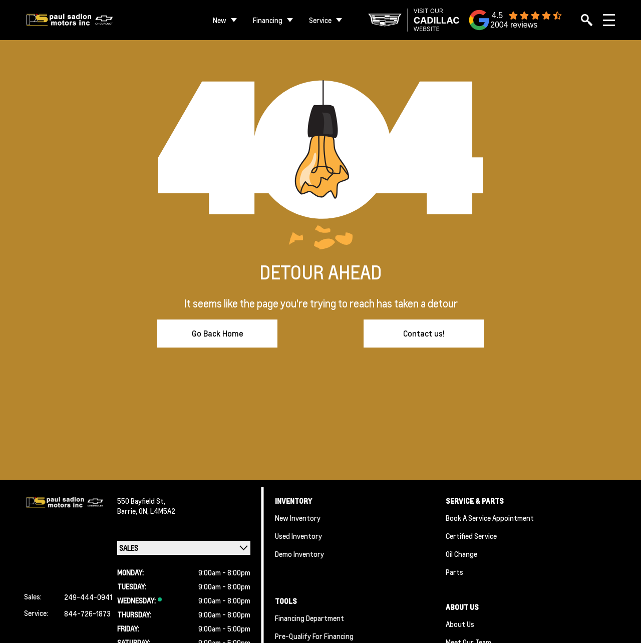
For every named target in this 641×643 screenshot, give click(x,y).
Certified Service (471, 535)
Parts (454, 571)
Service (320, 20)
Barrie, (128, 510)
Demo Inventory (299, 553)
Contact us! (424, 333)
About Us (460, 623)
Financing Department (309, 617)
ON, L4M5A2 (157, 510)
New (219, 20)
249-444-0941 (88, 596)
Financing (267, 20)
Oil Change (461, 553)
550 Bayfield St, (141, 500)
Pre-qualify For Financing (314, 635)
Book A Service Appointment (490, 517)
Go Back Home (217, 333)
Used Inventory (298, 535)
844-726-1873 (87, 613)
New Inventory (297, 517)
